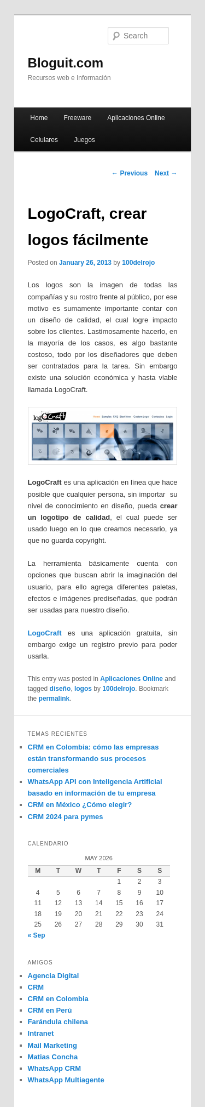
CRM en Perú (50, 1010)
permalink (54, 698)
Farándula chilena (58, 1022)
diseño (60, 688)
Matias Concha (53, 1057)
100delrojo (138, 262)
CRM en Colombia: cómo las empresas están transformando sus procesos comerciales (93, 758)
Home (39, 118)
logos (83, 688)
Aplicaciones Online (136, 118)
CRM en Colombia (58, 999)
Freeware (77, 118)
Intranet (41, 1033)
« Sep (36, 935)
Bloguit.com (66, 62)
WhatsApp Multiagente (66, 1080)
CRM (36, 987)
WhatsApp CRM (54, 1068)
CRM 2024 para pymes (65, 817)
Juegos (84, 140)
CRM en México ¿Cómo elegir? (80, 805)
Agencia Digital (53, 976)
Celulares (44, 140)
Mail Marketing (52, 1045)
